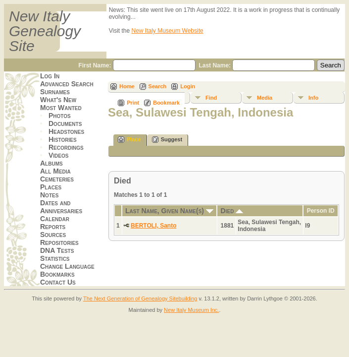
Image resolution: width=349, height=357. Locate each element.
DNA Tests (57, 250)
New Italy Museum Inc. (191, 310)
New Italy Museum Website (167, 30)
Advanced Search (67, 84)
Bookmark (166, 103)
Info (313, 98)
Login (187, 86)
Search (158, 86)
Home (127, 86)
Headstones (66, 131)
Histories (63, 139)
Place (129, 139)
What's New (58, 100)
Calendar (54, 219)
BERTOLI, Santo (153, 225)
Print (133, 103)
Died (232, 211)
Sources (53, 234)
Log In (49, 76)
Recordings (66, 147)
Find (211, 98)
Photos (60, 115)
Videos (58, 155)
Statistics (55, 258)
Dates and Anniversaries (61, 207)
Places (50, 187)
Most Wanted (61, 108)
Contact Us (58, 282)
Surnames (55, 92)
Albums (51, 163)
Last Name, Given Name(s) (169, 211)
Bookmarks (57, 274)
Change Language (67, 266)
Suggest (167, 139)
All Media (55, 171)
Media (264, 98)
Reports (52, 227)
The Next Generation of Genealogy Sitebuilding (140, 298)
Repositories (59, 242)
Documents (65, 123)
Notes (49, 195)
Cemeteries (57, 179)
